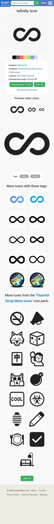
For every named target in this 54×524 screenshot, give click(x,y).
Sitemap (43, 494)
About (34, 490)
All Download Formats (27, 90)
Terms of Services (29, 494)
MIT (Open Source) (25, 75)
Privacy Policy (13, 494)
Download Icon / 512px (21, 84)
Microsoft (22, 65)
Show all (27, 478)
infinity (24, 176)
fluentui (35, 176)
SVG (39, 84)
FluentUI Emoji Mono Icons (30, 69)
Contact (42, 490)
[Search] (37, 3)
